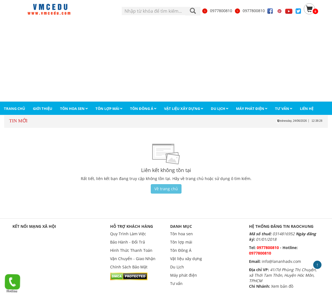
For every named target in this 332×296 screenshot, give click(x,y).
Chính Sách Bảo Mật (128, 266)
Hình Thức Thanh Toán (131, 250)
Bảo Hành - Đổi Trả (127, 242)
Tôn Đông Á (180, 250)
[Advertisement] (166, 60)
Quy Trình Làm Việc (128, 233)
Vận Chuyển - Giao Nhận (132, 258)
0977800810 (217, 10)
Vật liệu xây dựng (186, 258)
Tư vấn (176, 283)
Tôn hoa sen (181, 233)
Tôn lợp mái (181, 242)
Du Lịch (177, 266)
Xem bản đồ (282, 286)
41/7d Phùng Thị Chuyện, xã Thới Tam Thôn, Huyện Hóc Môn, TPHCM (283, 275)
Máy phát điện (183, 275)
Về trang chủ (166, 188)
